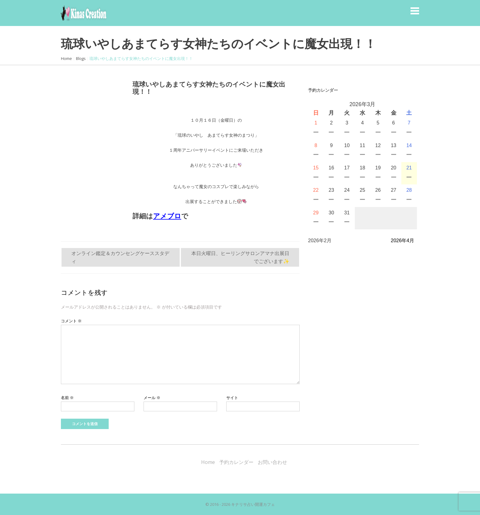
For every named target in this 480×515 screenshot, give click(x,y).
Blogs (80, 58)
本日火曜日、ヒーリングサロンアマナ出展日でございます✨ (240, 257)
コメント (71, 321)
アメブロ (167, 216)
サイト (232, 397)
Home (66, 58)
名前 (67, 397)
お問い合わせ (272, 462)
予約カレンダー (236, 462)
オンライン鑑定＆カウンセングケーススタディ (120, 257)
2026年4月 (402, 240)
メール (152, 397)
